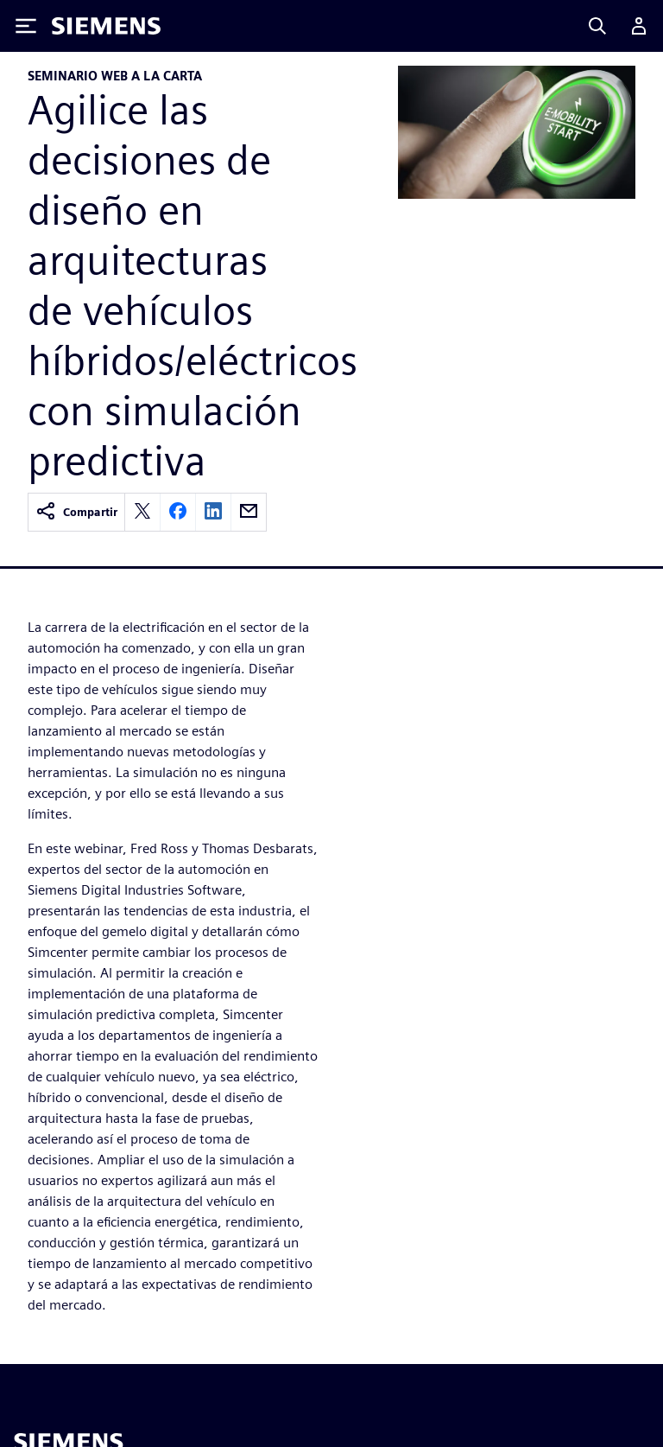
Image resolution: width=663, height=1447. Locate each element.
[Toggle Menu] (26, 26)
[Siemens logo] (106, 26)
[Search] (597, 26)
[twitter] (142, 512)
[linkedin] (213, 512)
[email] (248, 512)
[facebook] (178, 512)
